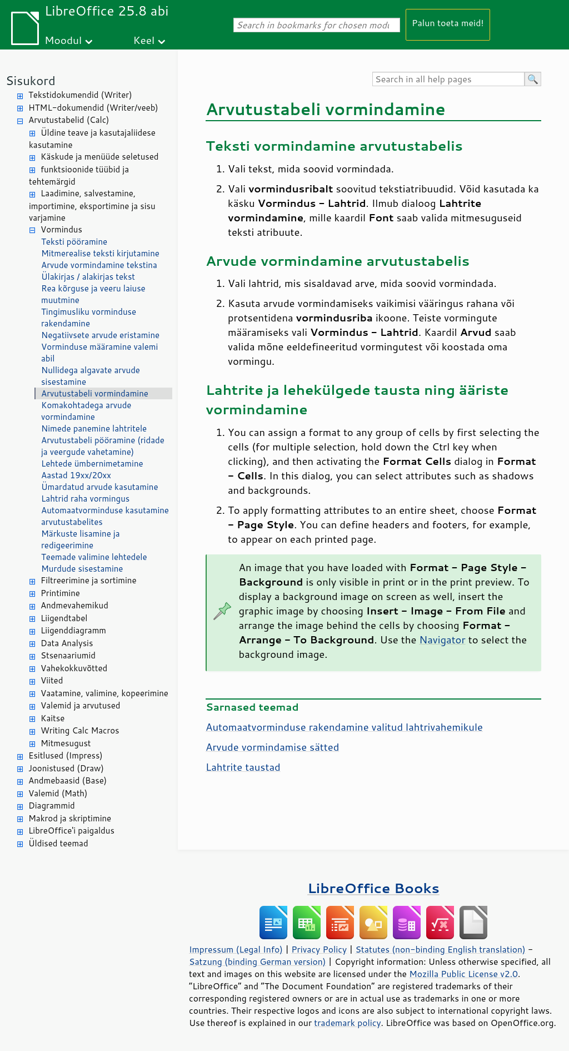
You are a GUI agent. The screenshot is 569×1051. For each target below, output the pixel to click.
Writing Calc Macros (80, 730)
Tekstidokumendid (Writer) (80, 95)
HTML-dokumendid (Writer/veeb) (93, 107)
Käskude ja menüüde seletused (100, 156)
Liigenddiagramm (73, 630)
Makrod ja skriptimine (69, 818)
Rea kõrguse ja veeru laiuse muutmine (93, 294)
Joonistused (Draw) (66, 768)
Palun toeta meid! (448, 22)
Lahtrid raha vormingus (85, 498)
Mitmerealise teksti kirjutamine (100, 253)
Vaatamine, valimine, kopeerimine (104, 693)
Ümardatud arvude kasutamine (99, 487)
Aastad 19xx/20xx (76, 475)
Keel (143, 39)
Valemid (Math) (58, 793)
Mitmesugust (66, 743)
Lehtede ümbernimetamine (92, 463)
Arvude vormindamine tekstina (99, 265)
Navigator (442, 639)
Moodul (63, 39)
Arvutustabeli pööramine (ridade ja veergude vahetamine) (102, 446)
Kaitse (52, 718)
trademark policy (347, 1023)
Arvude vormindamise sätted (272, 747)
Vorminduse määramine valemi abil (99, 352)
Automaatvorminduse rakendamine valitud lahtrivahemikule (344, 727)
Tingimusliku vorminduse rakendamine (88, 317)
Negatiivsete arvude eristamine (100, 335)
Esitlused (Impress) (65, 755)
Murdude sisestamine (82, 568)
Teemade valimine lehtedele (94, 557)
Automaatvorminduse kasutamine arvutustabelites (105, 516)
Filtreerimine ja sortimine (89, 580)
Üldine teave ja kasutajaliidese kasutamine (92, 139)
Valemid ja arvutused (81, 705)
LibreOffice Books (373, 888)
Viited (52, 680)
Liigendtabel (64, 618)
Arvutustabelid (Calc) (68, 120)
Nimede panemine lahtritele (94, 428)
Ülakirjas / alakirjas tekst (88, 276)
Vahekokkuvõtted (74, 668)
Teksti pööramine (74, 241)
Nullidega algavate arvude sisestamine (90, 376)
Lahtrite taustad (243, 767)
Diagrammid (51, 805)
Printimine (60, 593)
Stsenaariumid (68, 655)
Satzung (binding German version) (257, 961)
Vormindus (61, 229)
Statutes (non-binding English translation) (440, 949)
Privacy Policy (319, 949)
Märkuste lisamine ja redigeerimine (80, 539)
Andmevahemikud (74, 605)
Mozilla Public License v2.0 (463, 974)
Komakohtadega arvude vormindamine (86, 411)
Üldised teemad (58, 843)
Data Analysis (67, 643)
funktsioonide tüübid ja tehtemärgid (79, 175)
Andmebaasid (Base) (67, 780)
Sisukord (31, 80)
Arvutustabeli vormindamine (94, 393)
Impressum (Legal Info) (236, 949)
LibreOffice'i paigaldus (71, 830)
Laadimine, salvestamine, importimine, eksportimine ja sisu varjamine (92, 205)
